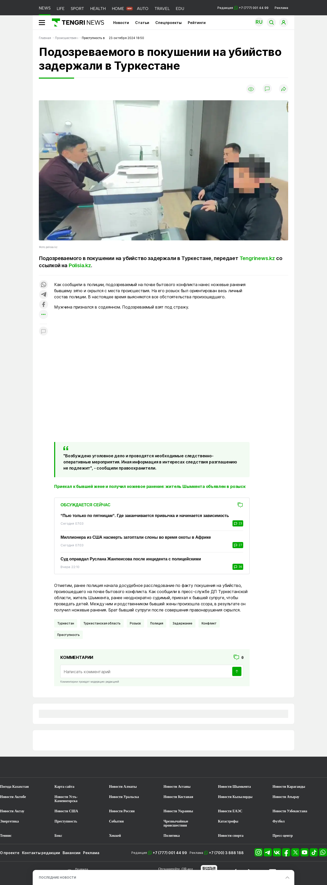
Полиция (156, 623)
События (116, 821)
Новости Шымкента (234, 787)
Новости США (66, 811)
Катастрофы (228, 821)
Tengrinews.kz (257, 258)
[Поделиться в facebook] (43, 305)
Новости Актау (12, 811)
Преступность (68, 635)
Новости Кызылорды (235, 797)
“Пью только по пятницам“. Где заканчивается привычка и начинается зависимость (145, 515)
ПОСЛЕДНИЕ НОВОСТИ (57, 877)
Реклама (281, 8)
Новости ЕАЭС (230, 811)
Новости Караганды (289, 787)
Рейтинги (197, 22)
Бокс (58, 836)
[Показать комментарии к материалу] (43, 332)
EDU (180, 8)
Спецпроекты (168, 22)
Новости (121, 22)
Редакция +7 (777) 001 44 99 (242, 8)
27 (237, 545)
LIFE (61, 8)
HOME (118, 8)
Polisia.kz (80, 265)
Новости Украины (178, 811)
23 (237, 523)
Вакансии (71, 853)
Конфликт (209, 623)
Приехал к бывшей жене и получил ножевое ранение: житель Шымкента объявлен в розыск (150, 486)
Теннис (5, 836)
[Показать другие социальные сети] (43, 315)
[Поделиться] (283, 89)
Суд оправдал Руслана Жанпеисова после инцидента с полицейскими (131, 559)
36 (237, 567)
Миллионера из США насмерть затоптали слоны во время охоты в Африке (136, 537)
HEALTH (98, 8)
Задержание (182, 623)
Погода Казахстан (14, 787)
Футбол (279, 821)
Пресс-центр (283, 836)
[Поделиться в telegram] (43, 295)
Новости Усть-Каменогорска (66, 799)
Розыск (135, 623)
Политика (172, 836)
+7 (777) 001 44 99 (170, 853)
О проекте (9, 853)
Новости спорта (230, 836)
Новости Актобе (13, 797)
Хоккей (115, 836)
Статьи (142, 22)
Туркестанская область (102, 623)
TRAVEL (162, 8)
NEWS (45, 8)
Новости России (122, 811)
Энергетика (9, 821)
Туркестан (65, 623)
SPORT (77, 8)
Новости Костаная (178, 797)
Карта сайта (64, 787)
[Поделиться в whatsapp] (43, 285)
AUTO (142, 8)
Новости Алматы (123, 787)
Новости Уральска (124, 797)
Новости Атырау (286, 797)
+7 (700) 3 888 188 (226, 853)
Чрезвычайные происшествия (176, 823)
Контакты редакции (41, 853)
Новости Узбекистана (290, 811)
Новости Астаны (177, 787)
